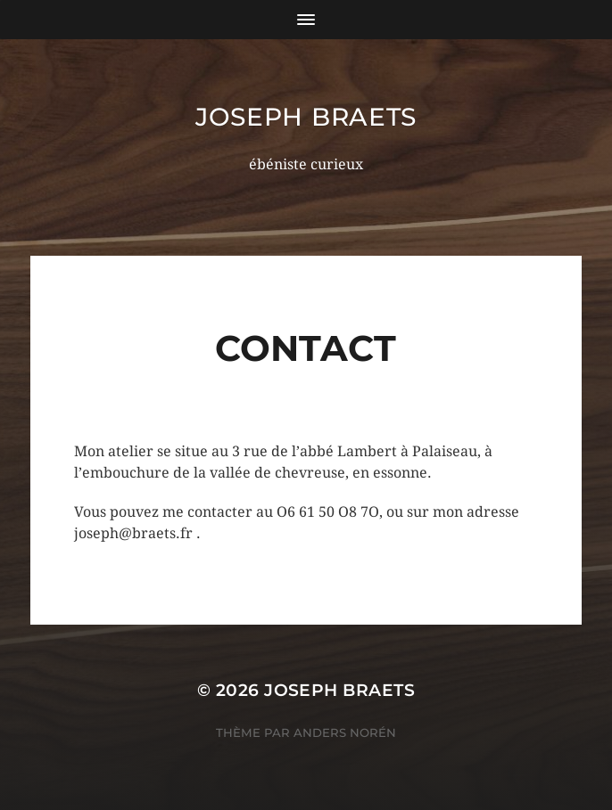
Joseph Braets (306, 117)
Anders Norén (345, 732)
